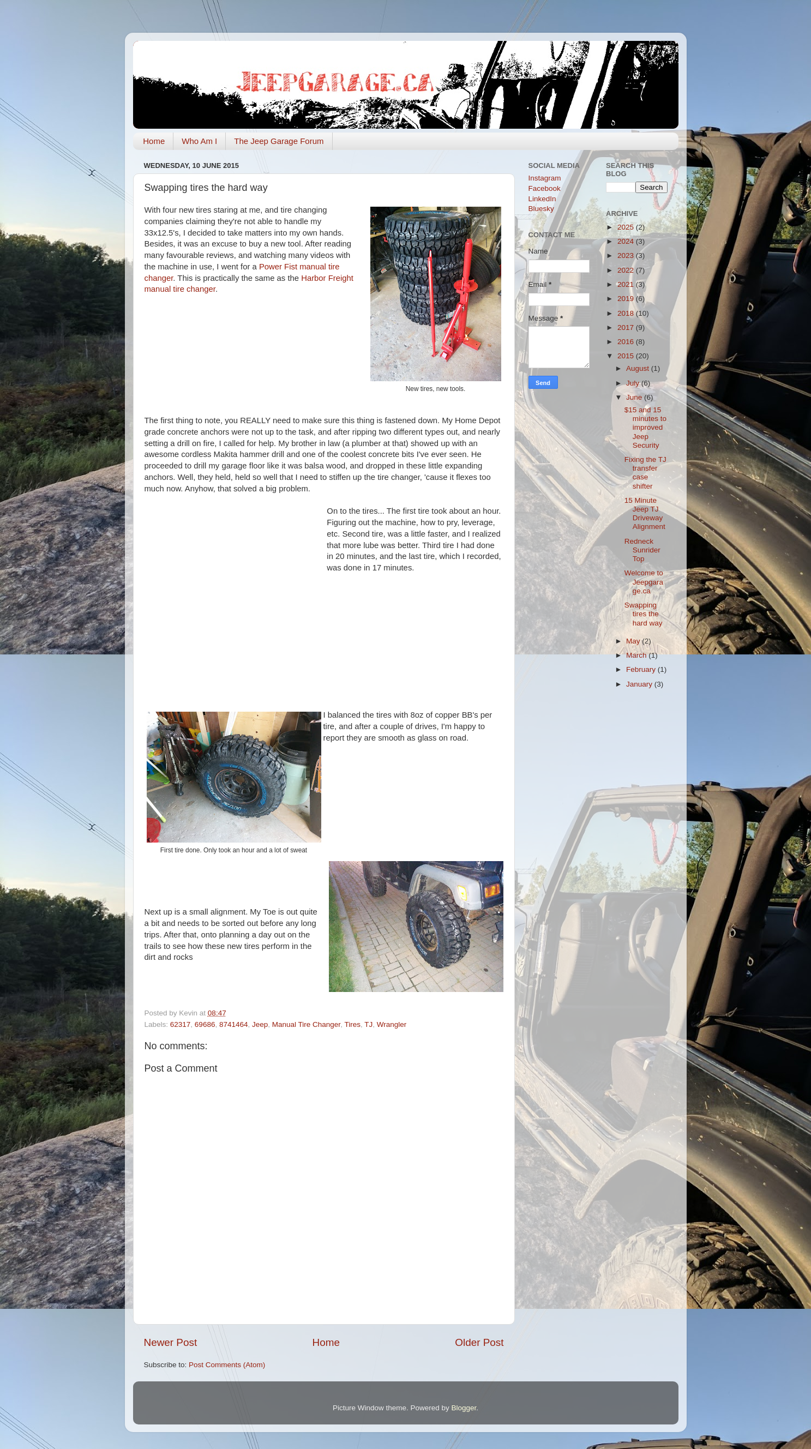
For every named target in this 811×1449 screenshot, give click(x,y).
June (635, 397)
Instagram (544, 178)
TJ (368, 1024)
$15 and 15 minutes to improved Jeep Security (645, 427)
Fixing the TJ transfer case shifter (645, 472)
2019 (626, 298)
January (640, 684)
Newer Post (170, 1342)
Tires (352, 1024)
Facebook (544, 188)
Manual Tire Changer (306, 1024)
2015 (626, 356)
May (634, 641)
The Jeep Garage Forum (278, 141)
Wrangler (392, 1024)
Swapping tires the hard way (643, 614)
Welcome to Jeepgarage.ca (643, 581)
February (642, 669)
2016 (626, 342)
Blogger (464, 1408)
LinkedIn (542, 199)
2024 (626, 241)
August (638, 368)
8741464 (233, 1024)
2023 (626, 255)
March (637, 655)
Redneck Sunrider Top (642, 550)
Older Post (479, 1342)
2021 (626, 284)
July (633, 383)
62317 (180, 1024)
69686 (205, 1024)
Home (154, 141)
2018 (626, 313)
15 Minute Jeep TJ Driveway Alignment (644, 513)
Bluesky (541, 209)
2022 (626, 270)
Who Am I (199, 141)
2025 (626, 227)
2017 (626, 327)
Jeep (260, 1024)
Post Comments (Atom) (227, 1365)
